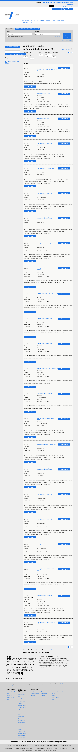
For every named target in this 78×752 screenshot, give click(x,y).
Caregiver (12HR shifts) (43, 93)
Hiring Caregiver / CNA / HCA (45, 168)
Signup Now (67, 9)
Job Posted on (55, 53)
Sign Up (33, 691)
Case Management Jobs (21, 698)
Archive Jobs (65, 691)
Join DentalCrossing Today (13, 46)
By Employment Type (33, 54)
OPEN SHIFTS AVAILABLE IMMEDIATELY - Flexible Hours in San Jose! (47, 69)
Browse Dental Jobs (43, 20)
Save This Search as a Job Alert (15, 54)
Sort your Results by (25, 53)
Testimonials (44, 691)
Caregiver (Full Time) (43, 118)
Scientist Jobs (21, 737)
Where (37, 31)
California (28, 26)
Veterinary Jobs (22, 739)
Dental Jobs (8, 26)
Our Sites (9, 695)
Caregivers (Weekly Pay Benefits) (46, 444)
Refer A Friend (27, 22)
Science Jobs (21, 735)
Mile (40, 52)
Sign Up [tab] (29, 29)
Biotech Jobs (21, 694)
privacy (10, 684)
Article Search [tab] (20, 29)
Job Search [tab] (9, 29)
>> (71, 52)
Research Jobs (22, 733)
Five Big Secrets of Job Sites (55, 697)
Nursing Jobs (21, 720)
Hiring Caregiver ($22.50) (44, 143)
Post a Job (56, 9)
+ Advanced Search (67, 40)
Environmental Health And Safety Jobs (22, 712)
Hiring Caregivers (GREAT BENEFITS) (47, 293)
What (8, 31)
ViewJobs (47, 52)
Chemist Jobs (21, 701)
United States (56, 36)
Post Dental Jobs (58, 20)
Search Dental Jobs (28, 20)
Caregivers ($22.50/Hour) (44, 218)
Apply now (64, 68)
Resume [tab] (36, 29)
